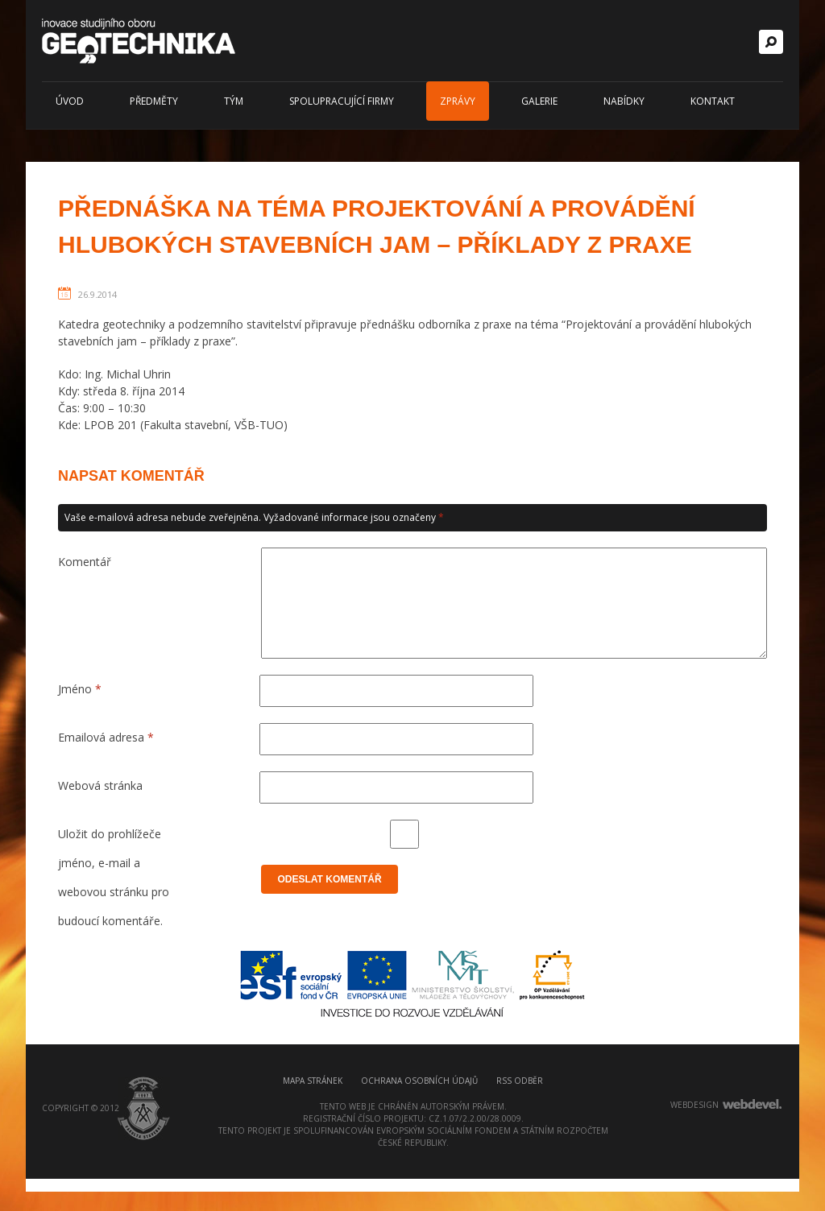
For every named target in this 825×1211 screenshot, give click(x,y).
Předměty (154, 101)
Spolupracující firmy (341, 101)
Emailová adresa (106, 756)
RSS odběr (519, 1112)
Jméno (80, 708)
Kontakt (712, 101)
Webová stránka (100, 804)
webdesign (694, 1137)
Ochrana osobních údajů (419, 1112)
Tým (233, 101)
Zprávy (457, 101)
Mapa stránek (312, 1112)
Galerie (539, 101)
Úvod (70, 101)
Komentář (84, 561)
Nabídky (624, 101)
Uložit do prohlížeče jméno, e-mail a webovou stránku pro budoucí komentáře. (113, 856)
